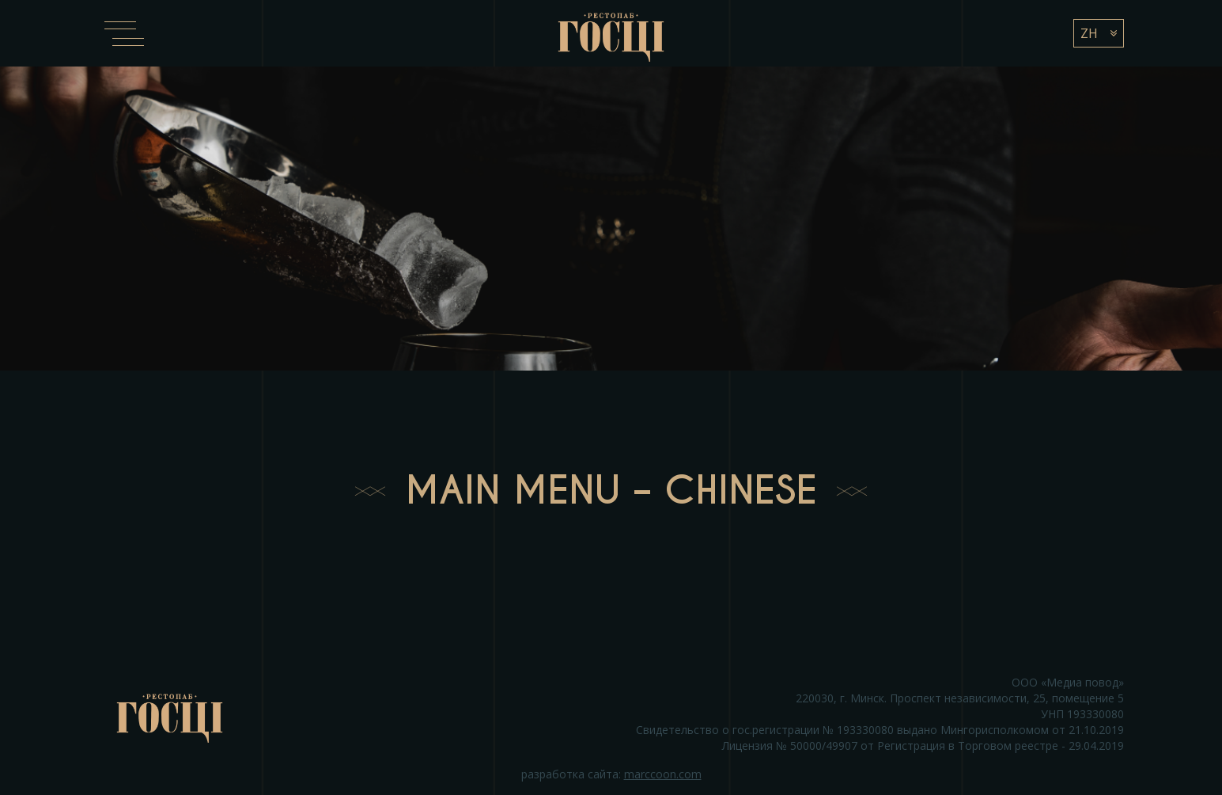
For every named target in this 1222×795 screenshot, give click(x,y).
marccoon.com (663, 774)
